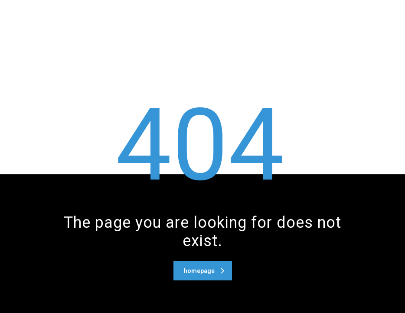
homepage (204, 270)
